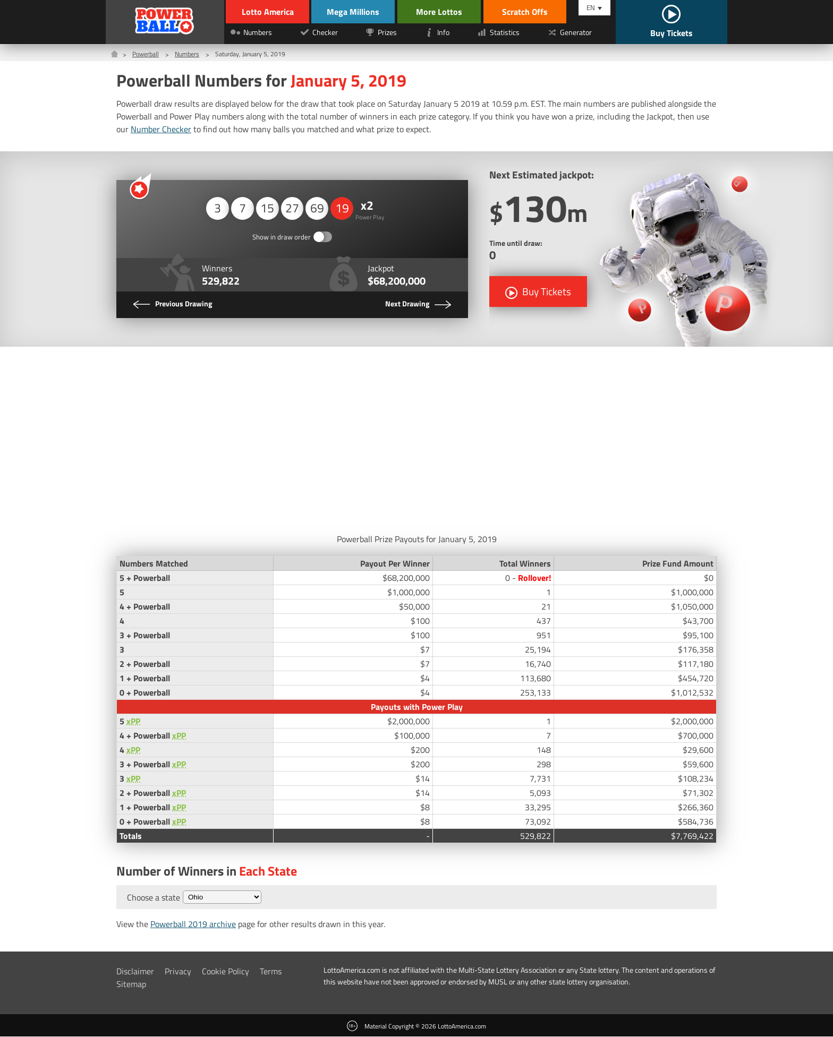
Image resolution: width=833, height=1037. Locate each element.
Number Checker (161, 129)
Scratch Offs (533, 11)
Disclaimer (135, 971)
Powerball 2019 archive (193, 924)
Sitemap (131, 984)
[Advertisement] (416, 437)
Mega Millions (358, 11)
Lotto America (266, 11)
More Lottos (447, 11)
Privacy (178, 971)
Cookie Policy (225, 971)
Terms (271, 971)
